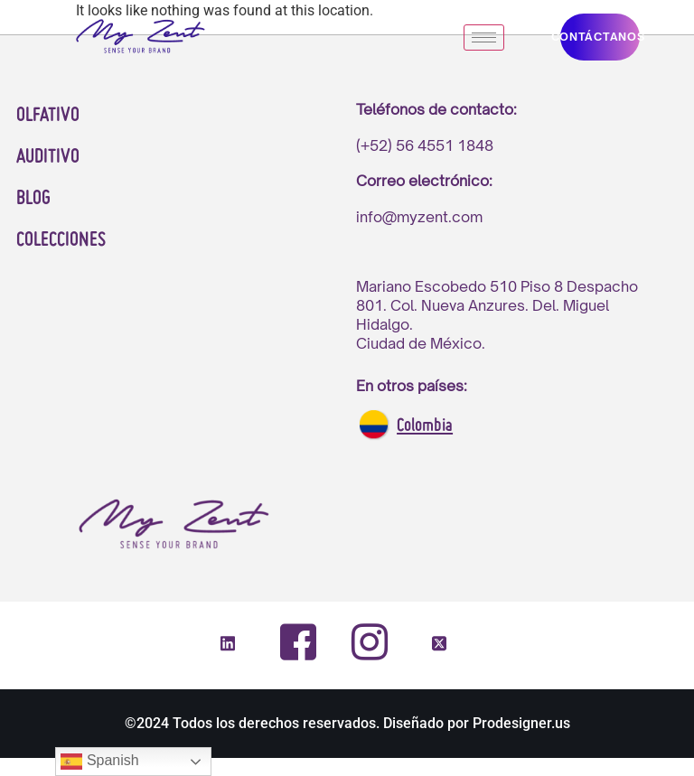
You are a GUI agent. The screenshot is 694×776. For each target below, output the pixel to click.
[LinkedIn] (228, 645)
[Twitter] (439, 645)
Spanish (99, 761)
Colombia (425, 426)
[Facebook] (298, 642)
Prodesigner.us (521, 723)
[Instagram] (369, 641)
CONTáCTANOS (600, 36)
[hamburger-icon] (484, 37)
